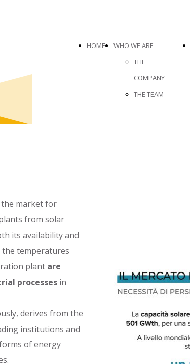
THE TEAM (149, 94)
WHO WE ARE (133, 45)
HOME (96, 45)
